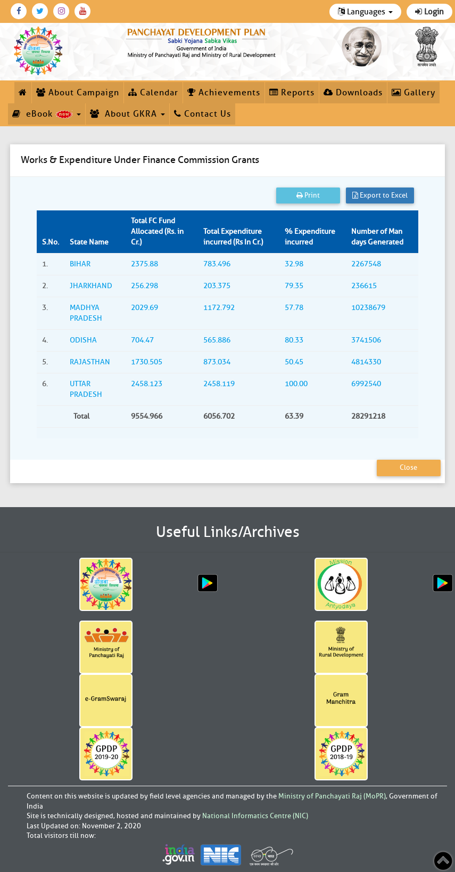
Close (408, 467)
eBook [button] (46, 114)
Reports (292, 92)
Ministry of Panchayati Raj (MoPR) (332, 796)
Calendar (153, 92)
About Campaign (77, 92)
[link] (202, 42)
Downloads (353, 92)
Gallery (413, 92)
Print (308, 195)
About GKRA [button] (127, 114)
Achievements (223, 92)
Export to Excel (380, 195)
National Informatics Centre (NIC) (255, 815)
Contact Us (202, 114)
